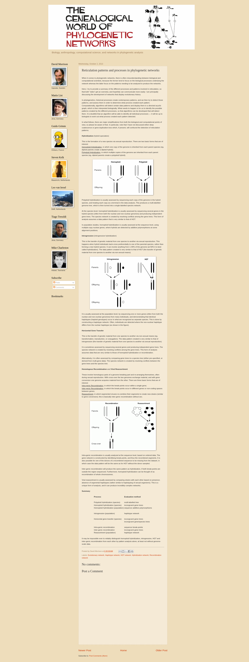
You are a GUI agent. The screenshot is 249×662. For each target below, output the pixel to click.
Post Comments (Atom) (98, 656)
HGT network (126, 555)
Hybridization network (140, 555)
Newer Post (84, 650)
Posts (56, 283)
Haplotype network (112, 555)
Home (123, 650)
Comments (58, 287)
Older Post (161, 650)
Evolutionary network (96, 555)
